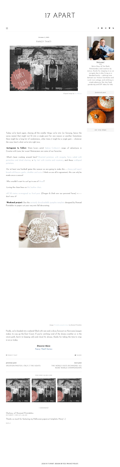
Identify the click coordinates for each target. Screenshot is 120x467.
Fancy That (12, 355)
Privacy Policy (72, 464)
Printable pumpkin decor (61, 325)
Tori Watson (78, 93)
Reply (8, 423)
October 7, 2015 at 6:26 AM (16, 415)
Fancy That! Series (43, 349)
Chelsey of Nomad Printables (20, 413)
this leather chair (34, 187)
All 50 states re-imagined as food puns (23, 193)
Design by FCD (60, 464)
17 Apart (60, 16)
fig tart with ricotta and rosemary (48, 160)
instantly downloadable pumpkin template (47, 203)
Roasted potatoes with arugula (52, 157)
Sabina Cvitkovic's (52, 148)
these (41, 181)
